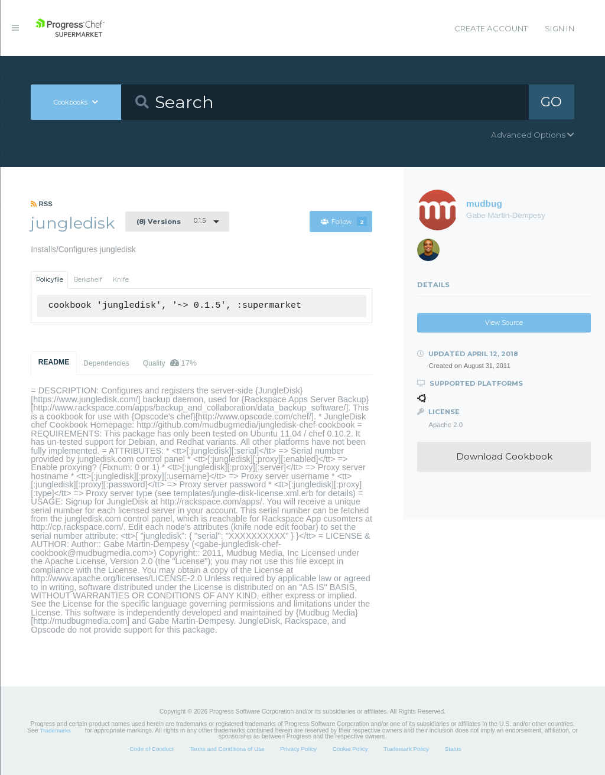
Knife (121, 280)
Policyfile (49, 280)
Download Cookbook (504, 456)
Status (453, 748)
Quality (170, 363)
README (54, 362)
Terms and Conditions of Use (226, 748)
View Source (504, 323)
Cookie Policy (350, 748)
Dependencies (106, 363)
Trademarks (55, 730)
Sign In (559, 28)
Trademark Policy (406, 748)
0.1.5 (171, 221)
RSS (42, 203)
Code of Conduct (151, 748)
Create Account (491, 28)
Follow (344, 222)
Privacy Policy (298, 748)
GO (551, 101)
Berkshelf (88, 280)
